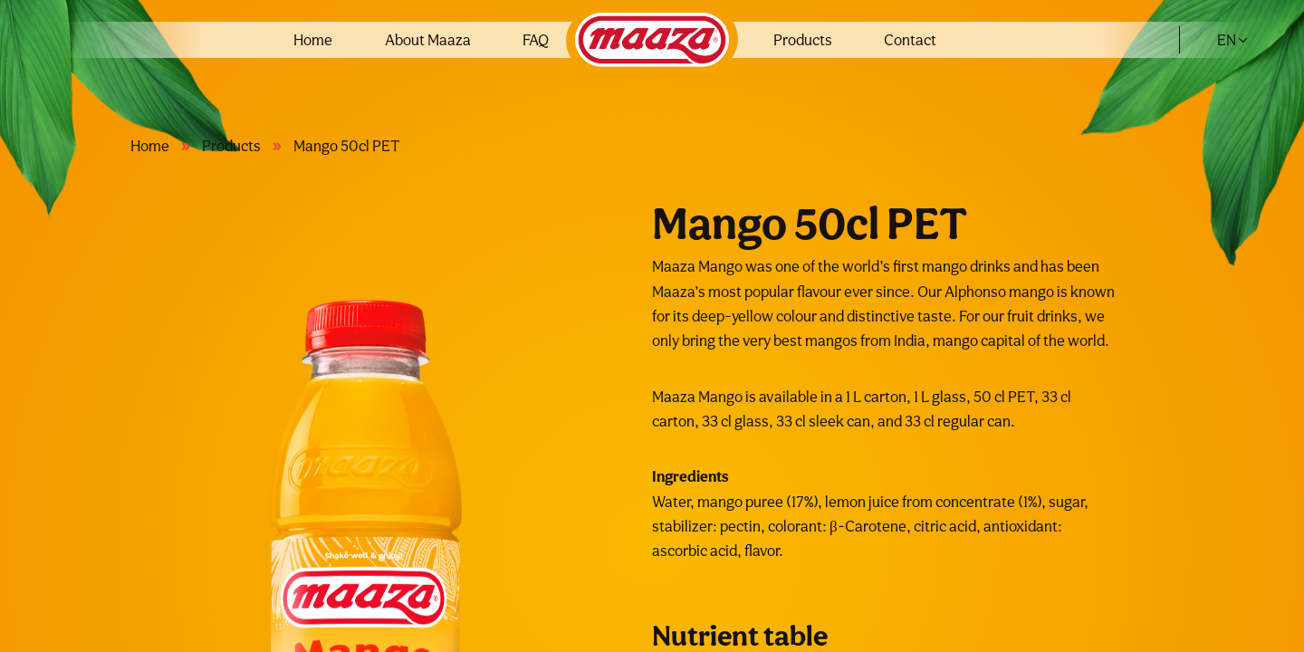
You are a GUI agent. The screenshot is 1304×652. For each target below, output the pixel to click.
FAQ (536, 40)
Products (802, 40)
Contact (910, 40)
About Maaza (428, 40)
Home (312, 40)
